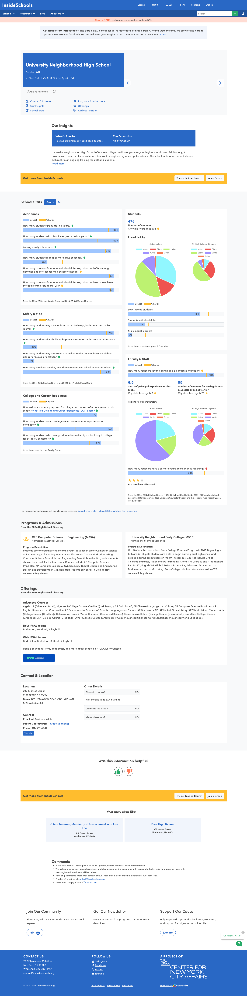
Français (195, 4)
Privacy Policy (98, 985)
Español (142, 4)
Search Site (127, 985)
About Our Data (87, 510)
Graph (50, 202)
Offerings (81, 105)
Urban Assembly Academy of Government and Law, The (84, 826)
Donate (168, 932)
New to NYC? (102, 19)
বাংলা (182, 4)
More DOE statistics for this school (118, 510)
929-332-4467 (44, 968)
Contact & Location (39, 101)
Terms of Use (90, 882)
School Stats (35, 110)
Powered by (174, 986)
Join (35, 933)
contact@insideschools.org (91, 878)
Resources (27, 13)
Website (28, 733)
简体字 (155, 4)
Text (60, 202)
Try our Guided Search (189, 178)
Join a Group (215, 178)
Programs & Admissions (89, 101)
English (209, 4)
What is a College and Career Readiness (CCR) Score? (63, 410)
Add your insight (85, 110)
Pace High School (162, 824)
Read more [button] (58, 163)
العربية (168, 4)
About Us (57, 13)
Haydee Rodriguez (58, 723)
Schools (9, 13)
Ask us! (162, 34)
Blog (42, 13)
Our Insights (35, 105)
